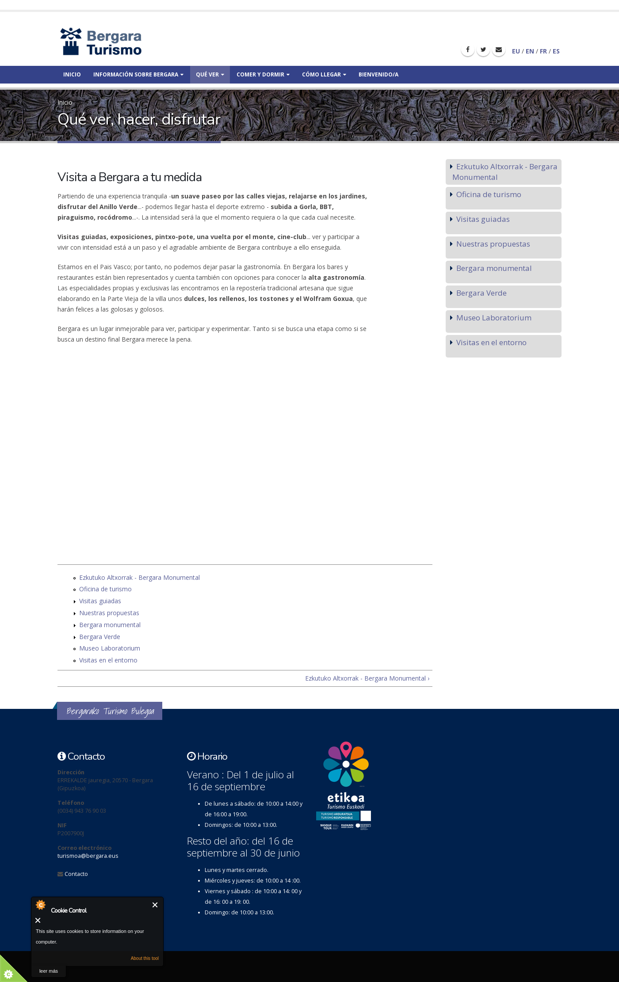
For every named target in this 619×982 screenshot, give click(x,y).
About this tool (145, 958)
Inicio (72, 74)
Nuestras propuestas (109, 613)
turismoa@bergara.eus (87, 856)
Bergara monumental (110, 624)
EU (516, 51)
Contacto (76, 874)
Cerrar (155, 905)
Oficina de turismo (105, 589)
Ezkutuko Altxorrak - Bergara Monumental (139, 577)
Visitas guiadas (100, 601)
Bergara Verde (99, 636)
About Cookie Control (40, 904)
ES (556, 51)
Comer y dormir (263, 74)
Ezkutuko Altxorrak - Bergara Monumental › (367, 678)
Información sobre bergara (138, 74)
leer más (48, 971)
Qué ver (210, 74)
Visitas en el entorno (108, 660)
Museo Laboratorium (109, 648)
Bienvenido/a (378, 74)
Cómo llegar (324, 74)
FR (543, 51)
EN (530, 51)
